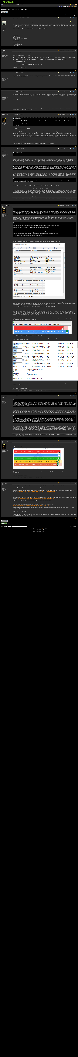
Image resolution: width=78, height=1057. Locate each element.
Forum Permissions (74, 526)
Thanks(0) (66, 50)
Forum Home (4, 4)
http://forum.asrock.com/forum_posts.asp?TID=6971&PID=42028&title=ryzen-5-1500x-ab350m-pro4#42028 (36, 491)
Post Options (61, 50)
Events (67, 6)
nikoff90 (4, 50)
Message (14, 14)
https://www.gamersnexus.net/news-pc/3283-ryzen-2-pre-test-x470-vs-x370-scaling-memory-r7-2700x (36, 498)
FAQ (60, 6)
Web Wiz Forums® (40, 528)
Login (76, 6)
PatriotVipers (5, 114)
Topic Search (67, 15)
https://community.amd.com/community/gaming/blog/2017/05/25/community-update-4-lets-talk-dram (31, 505)
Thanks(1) (66, 483)
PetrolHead (5, 92)
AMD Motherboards (19, 4)
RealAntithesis (5, 73)
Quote (72, 50)
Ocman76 (4, 18)
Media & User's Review (11, 4)
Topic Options (73, 15)
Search (63, 6)
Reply (75, 50)
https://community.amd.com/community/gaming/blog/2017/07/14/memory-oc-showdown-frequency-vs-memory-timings (34, 501)
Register (72, 6)
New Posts (73, 4)
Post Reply (4, 12)
